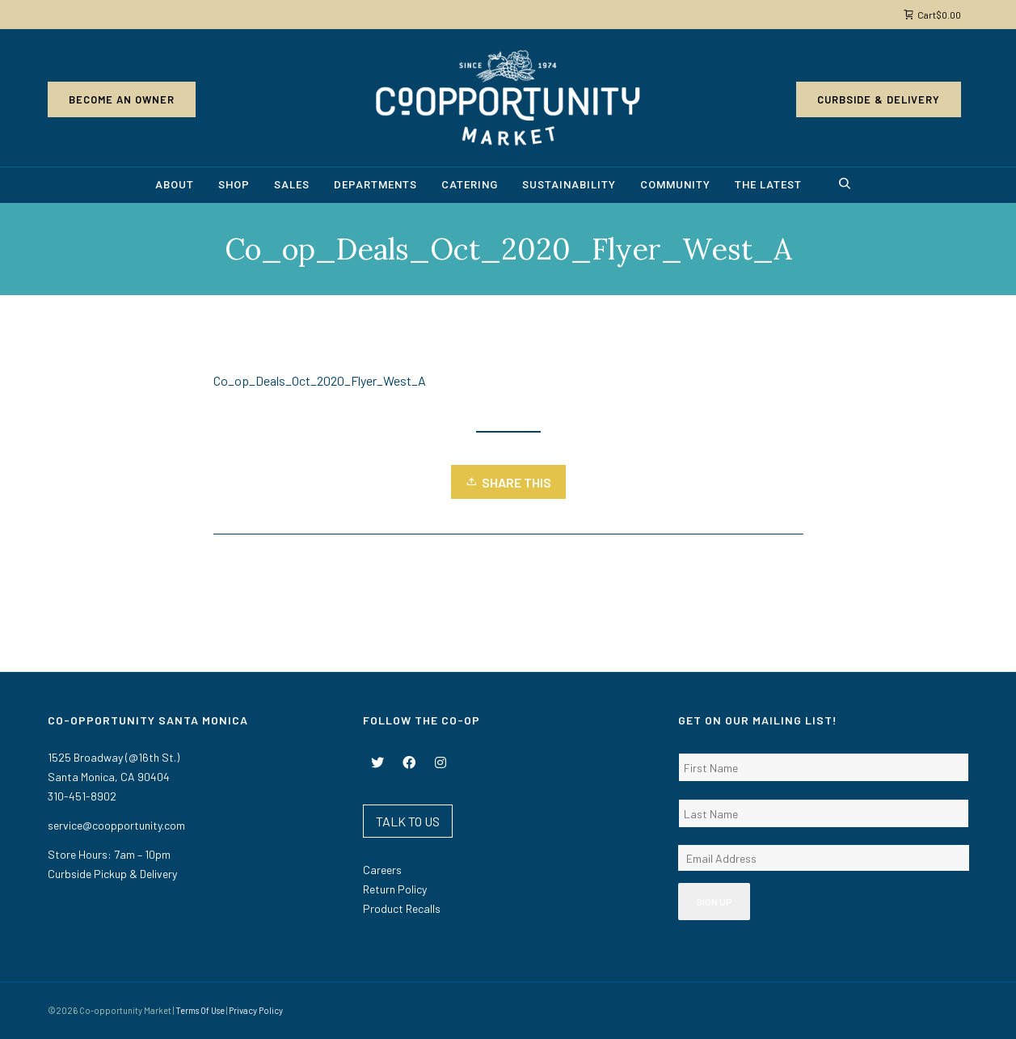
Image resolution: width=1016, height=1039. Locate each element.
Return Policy (395, 889)
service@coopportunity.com (116, 825)
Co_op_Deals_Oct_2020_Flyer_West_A (319, 380)
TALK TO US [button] (408, 821)
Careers (382, 869)
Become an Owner (122, 99)
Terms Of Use (200, 1010)
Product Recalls (402, 908)
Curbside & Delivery (878, 99)
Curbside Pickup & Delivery (112, 874)
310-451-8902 (82, 796)
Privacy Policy (256, 1010)
